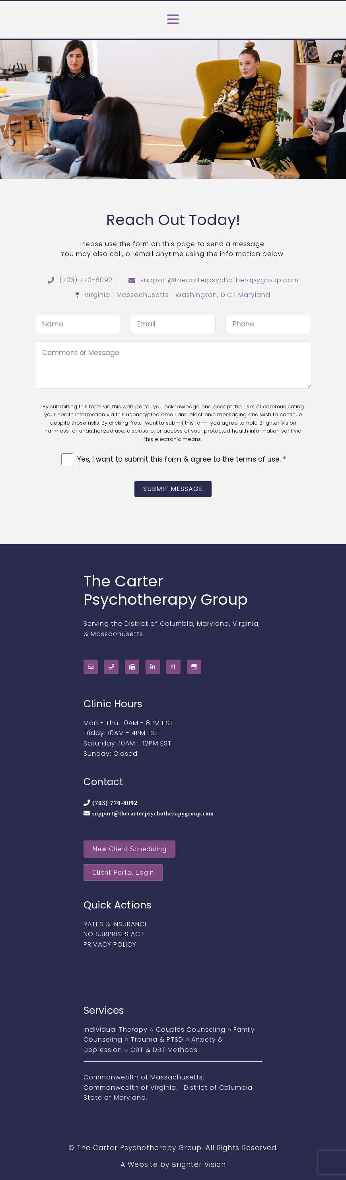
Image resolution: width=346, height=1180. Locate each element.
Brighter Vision (199, 1164)
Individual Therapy (116, 1029)
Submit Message (173, 488)
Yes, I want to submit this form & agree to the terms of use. (181, 459)
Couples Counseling (190, 1029)
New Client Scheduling (129, 849)
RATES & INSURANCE (116, 924)
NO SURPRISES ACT (114, 934)
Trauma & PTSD (157, 1039)
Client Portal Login (123, 872)
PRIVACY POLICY (110, 944)
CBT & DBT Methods (164, 1049)
